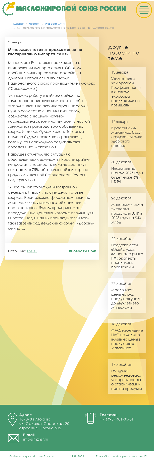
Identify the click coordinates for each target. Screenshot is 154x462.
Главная (18, 23)
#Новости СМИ (82, 251)
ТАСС (32, 251)
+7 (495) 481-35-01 (117, 419)
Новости (35, 23)
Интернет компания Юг (132, 456)
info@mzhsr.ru (35, 439)
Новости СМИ (55, 23)
